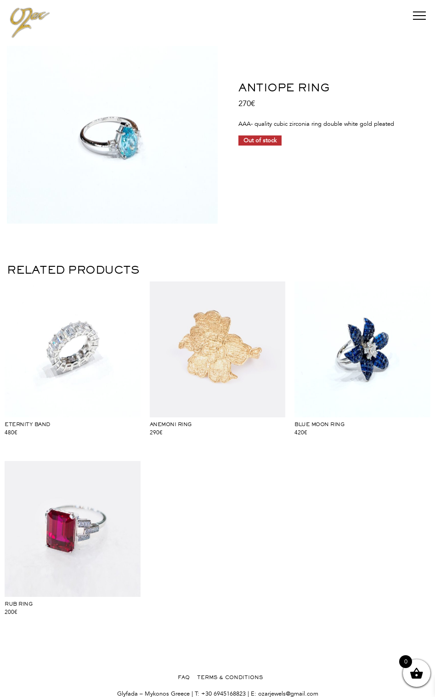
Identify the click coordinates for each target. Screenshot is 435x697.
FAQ (184, 677)
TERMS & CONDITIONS (230, 677)
